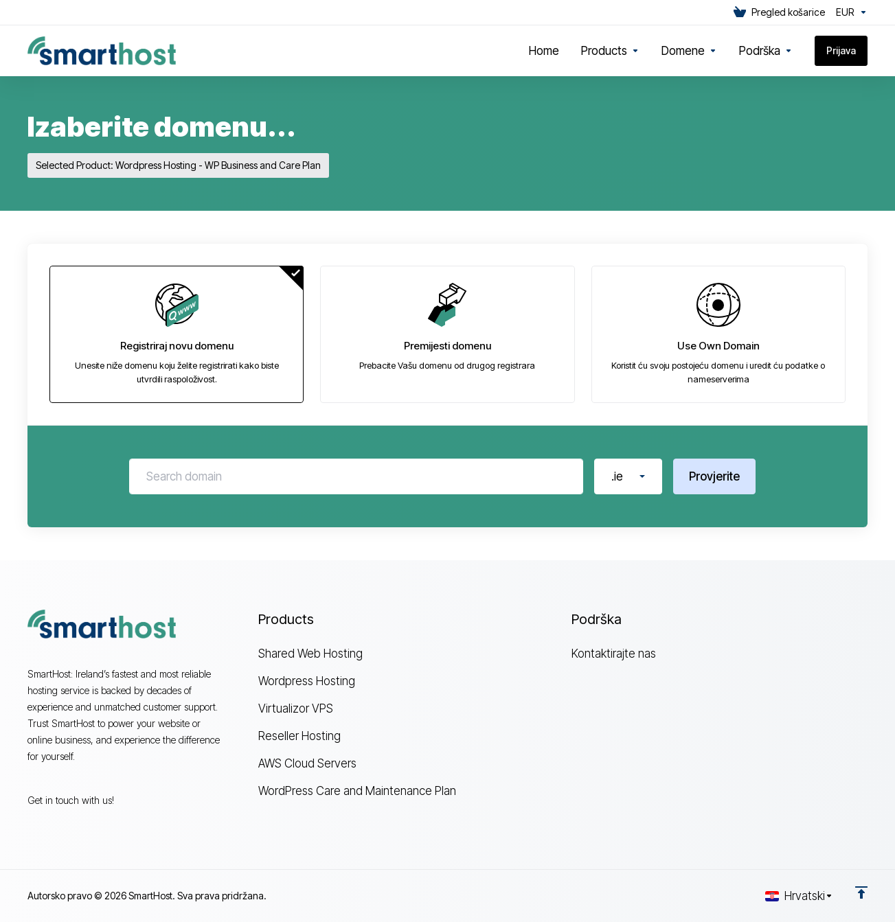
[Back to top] (861, 892)
